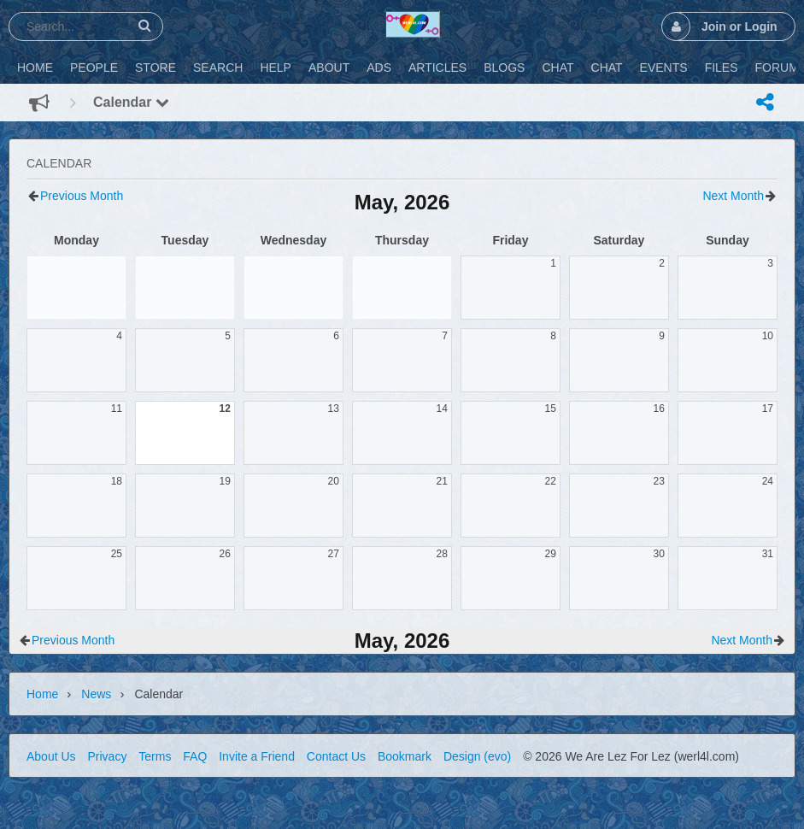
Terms (154, 756)
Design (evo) (477, 756)
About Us (51, 756)
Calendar (131, 102)
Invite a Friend (257, 756)
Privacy (106, 756)
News (96, 694)
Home (42, 694)
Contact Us (336, 756)
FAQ (195, 756)
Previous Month (81, 196)
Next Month (733, 196)
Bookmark (404, 756)
